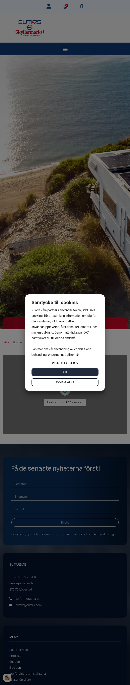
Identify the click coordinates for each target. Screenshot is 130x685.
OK (65, 372)
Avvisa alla (65, 382)
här (77, 355)
